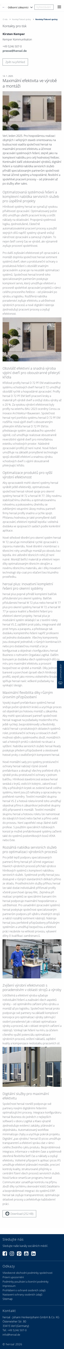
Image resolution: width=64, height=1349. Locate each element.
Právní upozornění (13, 1277)
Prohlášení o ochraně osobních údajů (24, 1290)
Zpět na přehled (15, 62)
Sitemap (8, 1299)
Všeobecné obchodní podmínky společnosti (27, 1272)
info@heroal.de (11, 1334)
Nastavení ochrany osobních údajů (22, 1294)
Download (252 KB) (19, 1213)
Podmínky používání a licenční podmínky (25, 1281)
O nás (5, 19)
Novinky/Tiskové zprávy (21, 19)
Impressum (9, 1285)
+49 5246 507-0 (17, 1330)
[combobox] (44, 7)
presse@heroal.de (15, 51)
